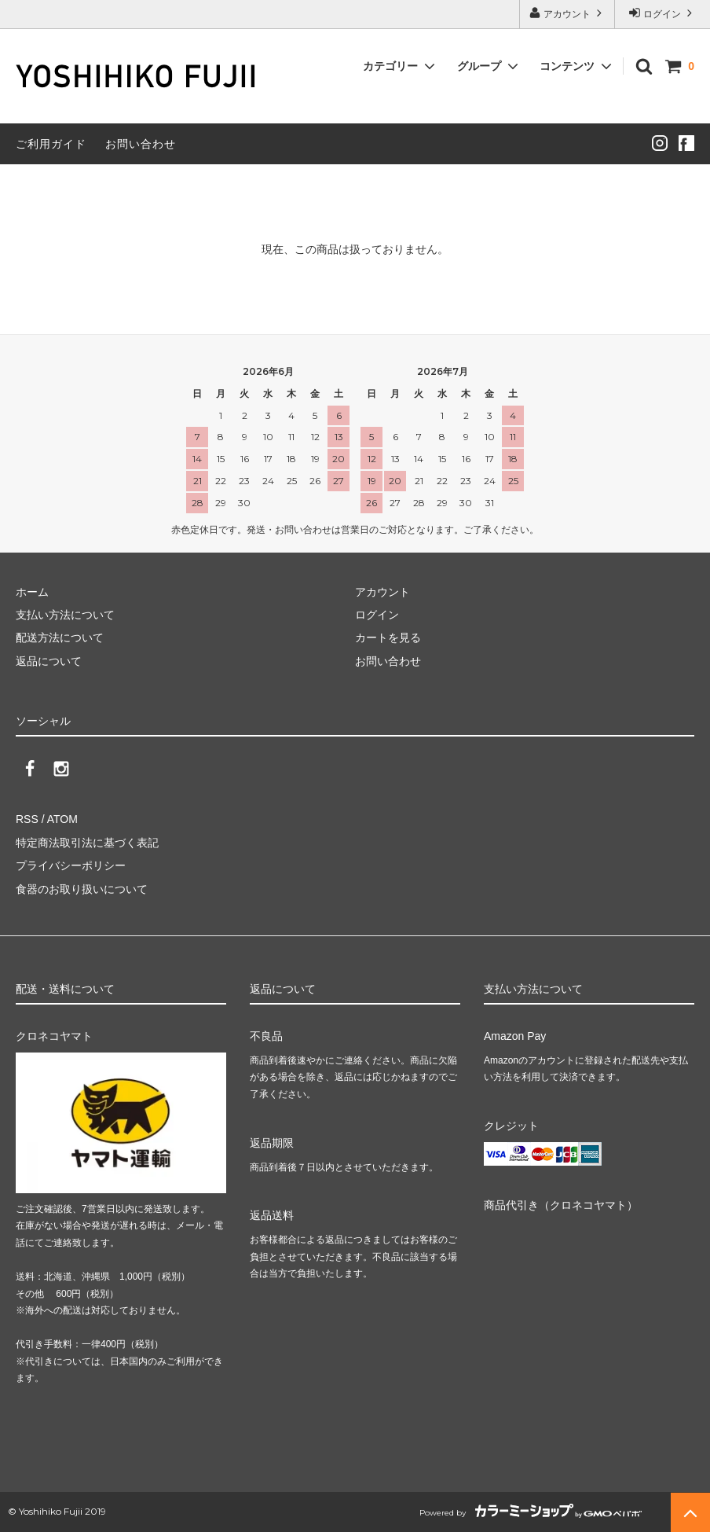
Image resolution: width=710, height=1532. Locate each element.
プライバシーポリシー (71, 865)
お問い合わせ (140, 144)
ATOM (62, 819)
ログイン (662, 13)
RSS (27, 819)
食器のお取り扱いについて (82, 889)
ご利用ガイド (51, 144)
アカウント (567, 13)
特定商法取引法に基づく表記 (87, 842)
